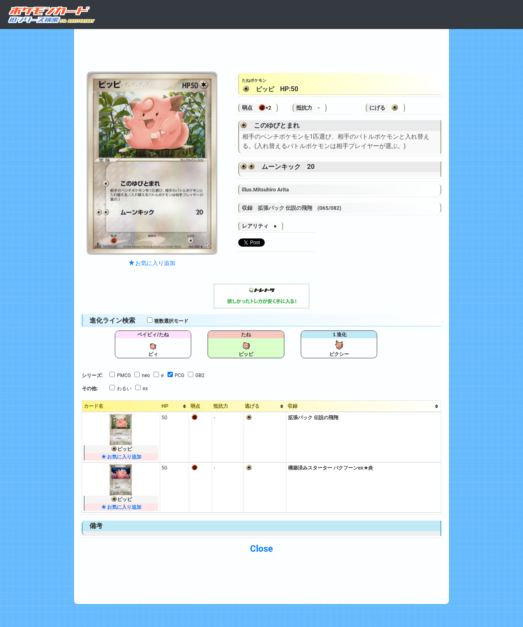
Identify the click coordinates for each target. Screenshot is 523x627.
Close (261, 549)
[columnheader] (174, 406)
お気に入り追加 (152, 263)
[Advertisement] (261, 48)
